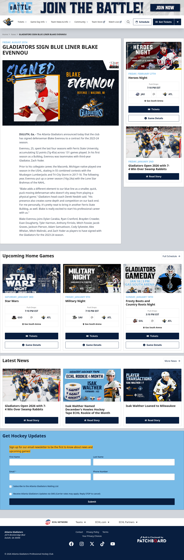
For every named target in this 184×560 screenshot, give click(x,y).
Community (81, 21)
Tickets (22, 21)
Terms (105, 532)
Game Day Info (38, 21)
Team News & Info (61, 21)
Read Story (153, 176)
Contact (79, 532)
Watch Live (115, 21)
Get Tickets (163, 21)
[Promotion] (92, 7)
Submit (92, 503)
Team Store (98, 21)
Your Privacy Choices (92, 536)
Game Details (153, 118)
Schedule (142, 21)
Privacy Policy (92, 532)
